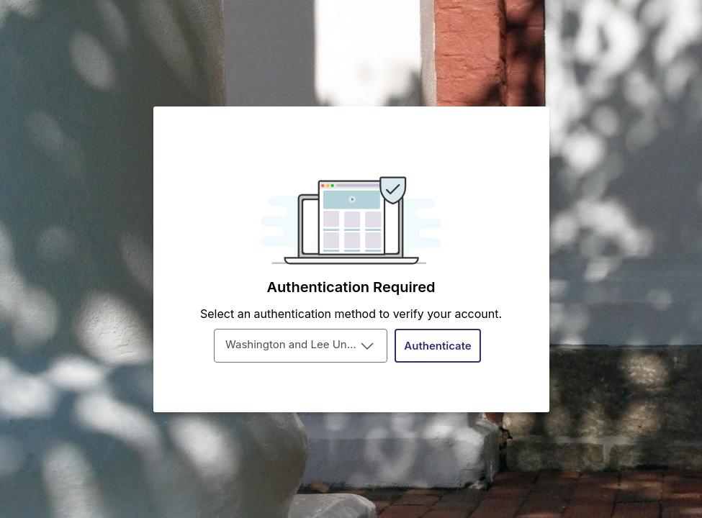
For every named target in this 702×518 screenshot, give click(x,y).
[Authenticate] (438, 346)
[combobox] (300, 346)
